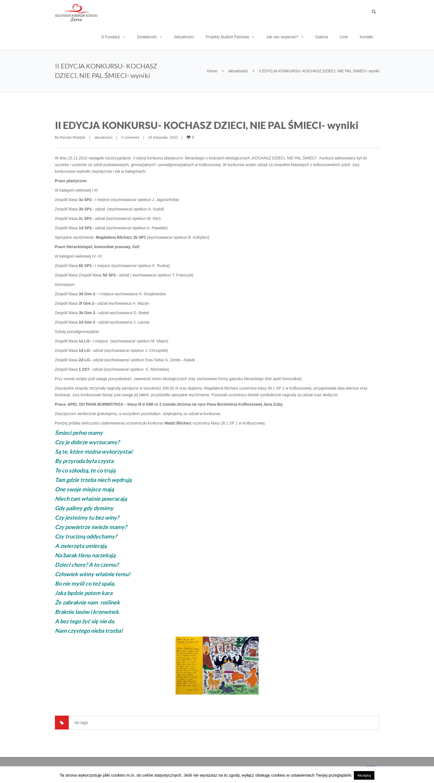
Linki (344, 37)
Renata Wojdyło (72, 137)
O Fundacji (110, 37)
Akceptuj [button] (364, 775)
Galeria (321, 37)
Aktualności (184, 37)
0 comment (130, 137)
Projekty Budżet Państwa (227, 37)
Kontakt (366, 37)
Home (212, 71)
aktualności (238, 71)
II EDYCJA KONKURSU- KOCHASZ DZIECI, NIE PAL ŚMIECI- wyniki (207, 125)
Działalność (147, 37)
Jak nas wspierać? (282, 37)
